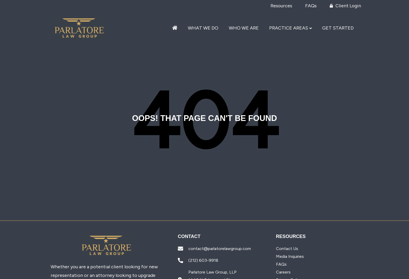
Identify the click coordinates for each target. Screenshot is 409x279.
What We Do (203, 28)
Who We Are (244, 28)
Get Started (338, 28)
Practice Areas (288, 28)
